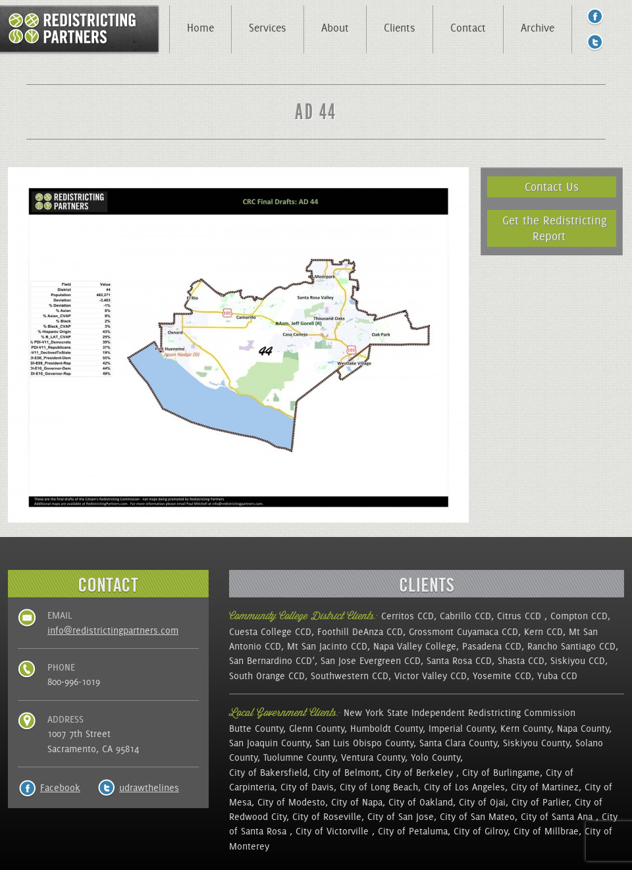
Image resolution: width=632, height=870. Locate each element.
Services (267, 27)
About (335, 27)
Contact (468, 27)
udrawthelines (149, 788)
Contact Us (552, 186)
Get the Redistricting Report (554, 228)
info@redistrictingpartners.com (112, 630)
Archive (537, 27)
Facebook (60, 788)
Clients (399, 27)
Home (200, 27)
